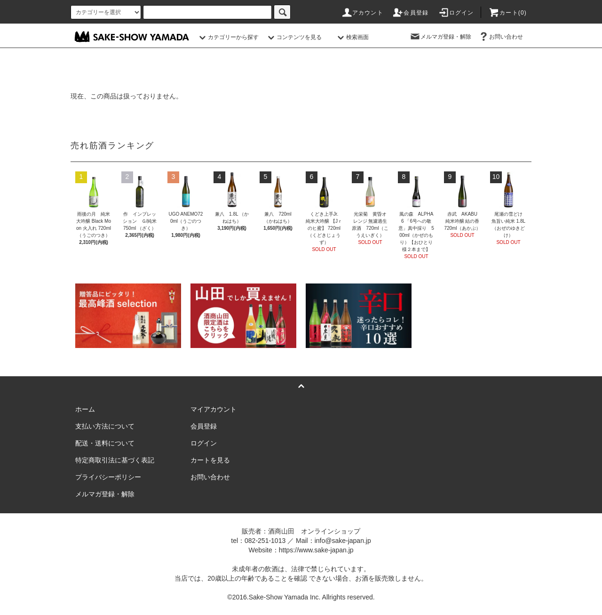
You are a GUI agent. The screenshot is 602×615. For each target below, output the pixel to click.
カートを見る (210, 460)
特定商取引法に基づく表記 (114, 460)
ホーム (85, 409)
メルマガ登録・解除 (440, 36)
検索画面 (352, 37)
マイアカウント (213, 409)
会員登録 (410, 12)
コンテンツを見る (293, 37)
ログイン (456, 12)
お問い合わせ (500, 36)
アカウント (362, 12)
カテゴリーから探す (228, 37)
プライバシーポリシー (108, 477)
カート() (507, 12)
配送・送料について (105, 443)
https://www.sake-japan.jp (316, 550)
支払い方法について (105, 426)
